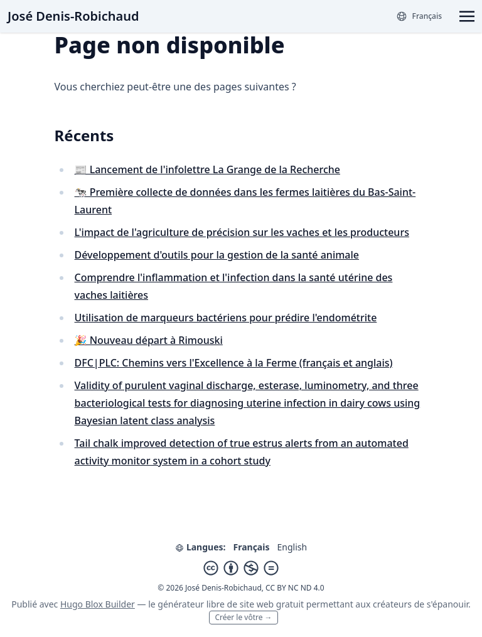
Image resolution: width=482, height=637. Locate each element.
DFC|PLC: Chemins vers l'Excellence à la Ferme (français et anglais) (234, 363)
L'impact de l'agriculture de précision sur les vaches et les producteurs (242, 232)
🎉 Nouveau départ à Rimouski (149, 340)
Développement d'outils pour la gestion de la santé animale (217, 255)
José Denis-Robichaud (73, 16)
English (292, 547)
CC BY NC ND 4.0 (294, 587)
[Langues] (419, 16)
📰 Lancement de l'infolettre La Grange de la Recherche (207, 169)
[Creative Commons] (241, 567)
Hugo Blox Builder (97, 604)
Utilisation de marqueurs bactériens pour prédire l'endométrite (226, 317)
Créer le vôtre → (243, 617)
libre (215, 604)
